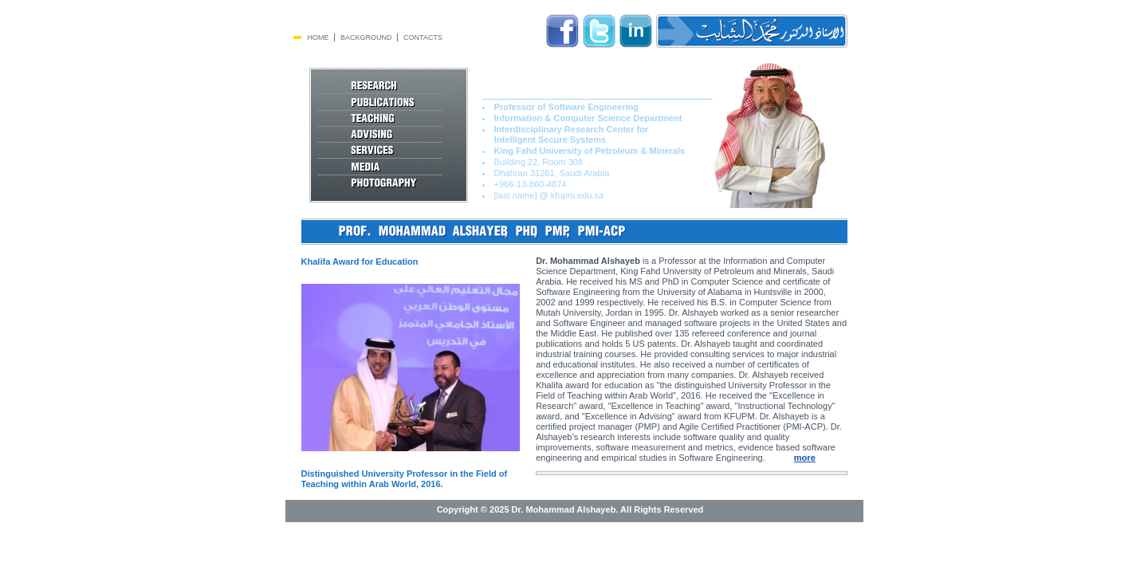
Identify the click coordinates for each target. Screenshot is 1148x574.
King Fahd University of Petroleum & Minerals (590, 150)
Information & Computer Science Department (588, 118)
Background (366, 37)
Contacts (422, 37)
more (805, 457)
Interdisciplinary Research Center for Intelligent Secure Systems (565, 134)
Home (318, 37)
